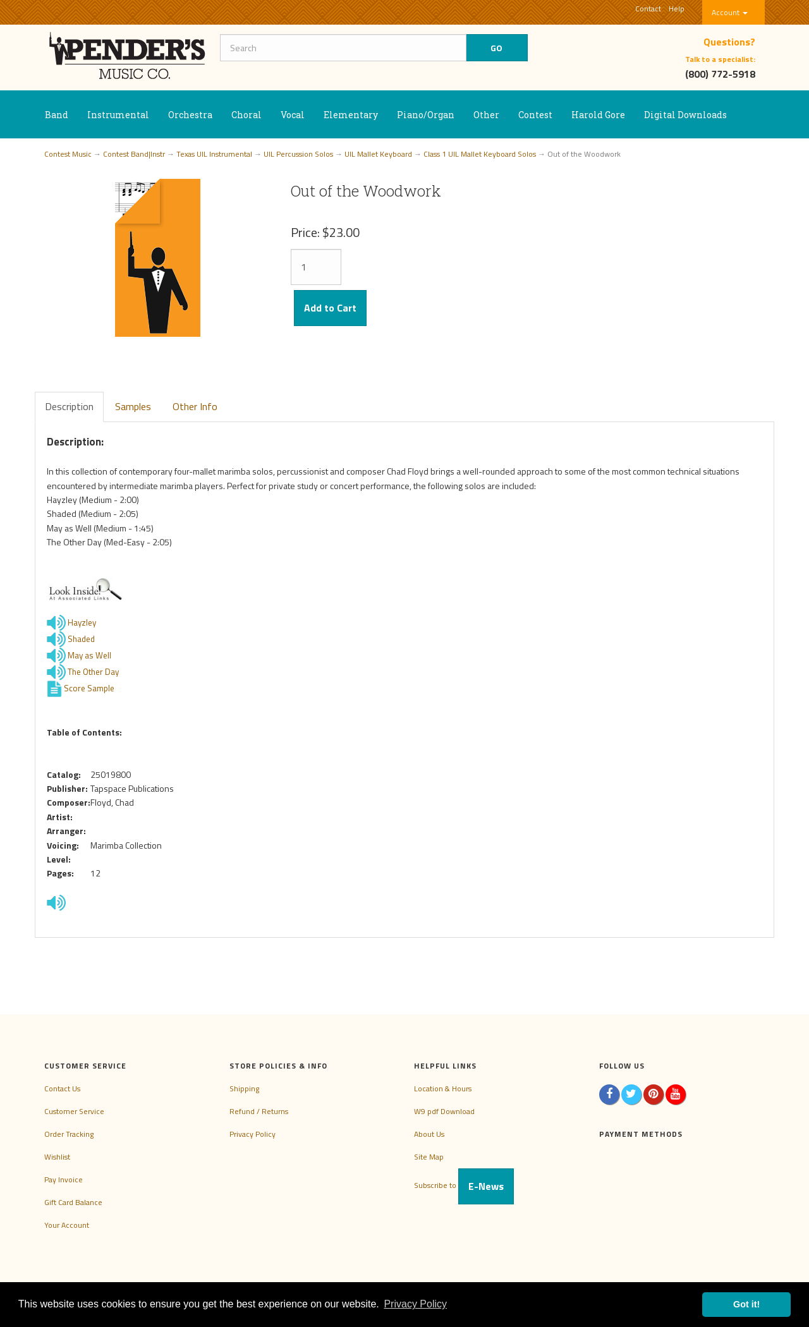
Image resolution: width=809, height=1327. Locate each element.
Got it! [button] (746, 1304)
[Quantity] (316, 267)
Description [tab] (69, 406)
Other (486, 115)
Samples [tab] (133, 406)
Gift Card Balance (73, 1202)
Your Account (66, 1225)
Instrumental (118, 115)
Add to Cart (330, 307)
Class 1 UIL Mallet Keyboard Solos (479, 154)
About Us (429, 1134)
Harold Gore (598, 115)
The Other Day (93, 671)
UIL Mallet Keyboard (378, 154)
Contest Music (68, 154)
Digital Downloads (685, 115)
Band (56, 115)
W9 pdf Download (444, 1111)
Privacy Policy (252, 1134)
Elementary (351, 115)
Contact (648, 9)
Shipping (244, 1088)
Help (676, 9)
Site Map (429, 1157)
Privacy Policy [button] (415, 1304)
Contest (535, 115)
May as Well (89, 654)
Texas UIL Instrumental (214, 154)
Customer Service (74, 1111)
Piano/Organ (425, 115)
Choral (246, 115)
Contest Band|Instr (134, 154)
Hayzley (82, 621)
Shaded (81, 638)
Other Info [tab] (195, 406)
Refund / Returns (258, 1111)
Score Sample (89, 687)
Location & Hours (442, 1088)
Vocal (293, 115)
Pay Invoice (63, 1179)
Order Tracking (69, 1134)
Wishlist (57, 1157)
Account (730, 12)
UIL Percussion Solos (298, 154)
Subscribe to (464, 1185)
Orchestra (190, 115)
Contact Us (62, 1088)
